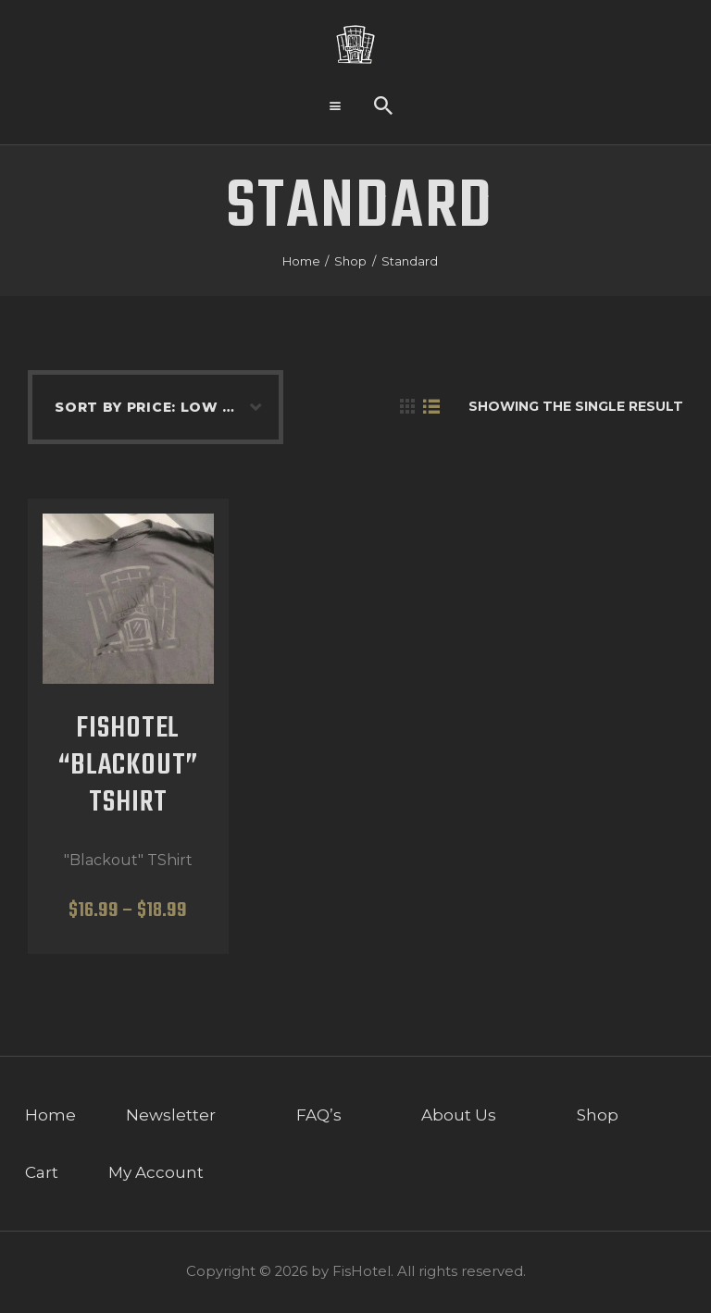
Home (301, 261)
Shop (350, 261)
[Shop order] (146, 407)
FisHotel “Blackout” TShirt (128, 767)
